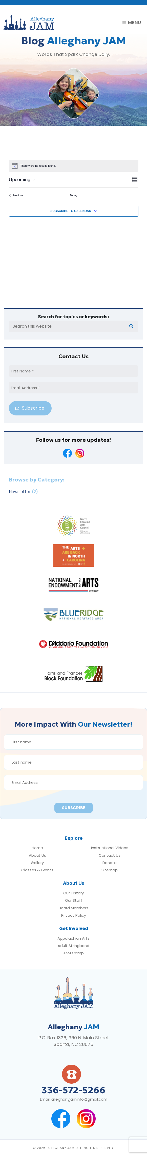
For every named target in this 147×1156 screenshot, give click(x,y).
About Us (37, 855)
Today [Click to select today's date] (73, 195)
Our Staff (73, 900)
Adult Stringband (73, 945)
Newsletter (20, 492)
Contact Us (109, 855)
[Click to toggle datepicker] (22, 179)
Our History (73, 893)
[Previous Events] (16, 195)
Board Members (74, 908)
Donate (109, 862)
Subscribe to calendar (70, 211)
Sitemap (109, 870)
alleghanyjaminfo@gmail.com (79, 1099)
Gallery (37, 862)
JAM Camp (73, 953)
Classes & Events (37, 870)
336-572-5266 (73, 1090)
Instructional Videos (109, 847)
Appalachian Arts (73, 938)
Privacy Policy (73, 915)
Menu (134, 23)
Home (37, 847)
